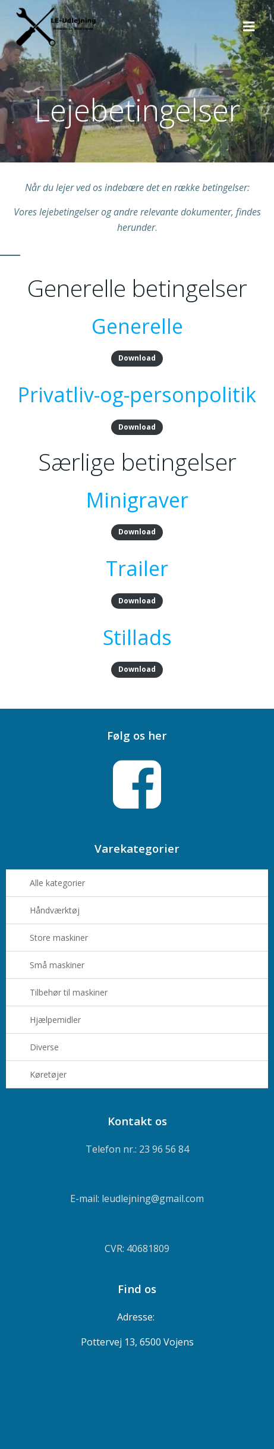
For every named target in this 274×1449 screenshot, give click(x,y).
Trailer (137, 568)
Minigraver (137, 500)
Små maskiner (57, 965)
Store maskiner (59, 937)
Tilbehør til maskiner (69, 992)
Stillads (137, 637)
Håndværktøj (55, 910)
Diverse (44, 1047)
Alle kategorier (57, 882)
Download (137, 358)
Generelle (137, 326)
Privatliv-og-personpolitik (137, 394)
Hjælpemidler (55, 1019)
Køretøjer (48, 1074)
